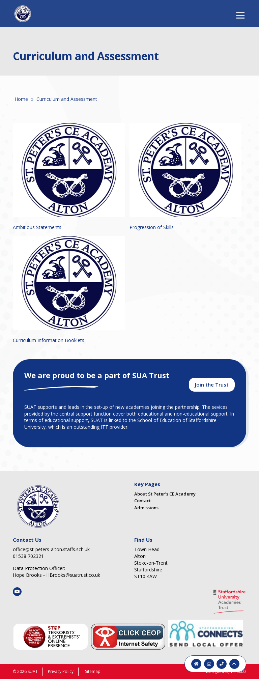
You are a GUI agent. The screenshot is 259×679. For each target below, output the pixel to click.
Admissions (146, 508)
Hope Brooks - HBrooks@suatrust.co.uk (56, 575)
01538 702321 (28, 556)
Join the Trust (212, 384)
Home (21, 99)
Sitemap (92, 671)
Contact (142, 501)
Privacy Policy (61, 671)
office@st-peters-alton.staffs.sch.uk (51, 549)
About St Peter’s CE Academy (165, 494)
